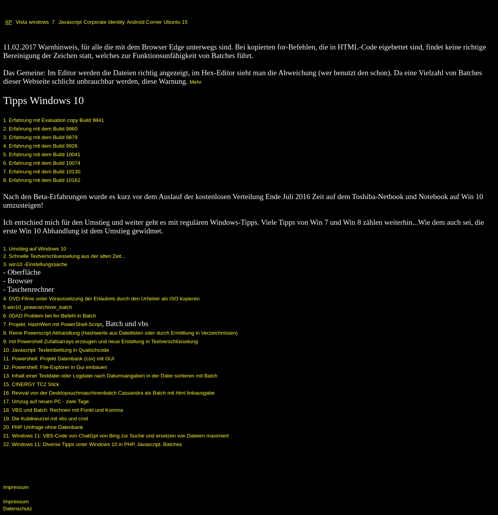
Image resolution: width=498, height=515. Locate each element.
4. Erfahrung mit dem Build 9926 (40, 146)
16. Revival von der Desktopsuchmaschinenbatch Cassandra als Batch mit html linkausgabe (109, 393)
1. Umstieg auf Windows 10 (34, 249)
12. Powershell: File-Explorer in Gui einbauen (55, 367)
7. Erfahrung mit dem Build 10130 (42, 172)
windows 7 (41, 22)
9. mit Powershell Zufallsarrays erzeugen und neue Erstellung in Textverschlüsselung (100, 341)
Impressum (16, 487)
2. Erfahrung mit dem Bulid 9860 (40, 129)
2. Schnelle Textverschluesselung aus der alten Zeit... (64, 256)
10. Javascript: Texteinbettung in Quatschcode (56, 350)
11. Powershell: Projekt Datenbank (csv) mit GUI (58, 359)
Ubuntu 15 (176, 22)
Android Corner (143, 22)
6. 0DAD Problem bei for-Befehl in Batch (49, 316)
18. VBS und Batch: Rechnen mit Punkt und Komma (63, 410)
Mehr (195, 82)
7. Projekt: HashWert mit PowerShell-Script (52, 324)
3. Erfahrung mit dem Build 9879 (40, 137)
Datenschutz (17, 508)
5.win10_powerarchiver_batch (37, 307)
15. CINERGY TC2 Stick (31, 384)
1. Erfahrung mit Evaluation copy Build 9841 (53, 120)
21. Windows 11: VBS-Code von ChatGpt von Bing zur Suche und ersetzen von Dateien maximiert (116, 436)
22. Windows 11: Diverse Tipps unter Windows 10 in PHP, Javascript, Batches (92, 444)
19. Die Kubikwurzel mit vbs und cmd (45, 419)
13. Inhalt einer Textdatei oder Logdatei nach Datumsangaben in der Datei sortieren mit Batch (110, 376)
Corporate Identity (104, 22)
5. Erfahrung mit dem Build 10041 (42, 154)
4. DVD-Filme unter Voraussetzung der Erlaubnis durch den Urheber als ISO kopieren (101, 299)
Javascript (70, 22)
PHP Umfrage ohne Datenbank (47, 427)
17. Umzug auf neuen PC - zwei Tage (46, 401)
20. (7, 427)
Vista (21, 22)
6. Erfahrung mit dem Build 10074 (42, 163)
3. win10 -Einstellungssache (35, 264)
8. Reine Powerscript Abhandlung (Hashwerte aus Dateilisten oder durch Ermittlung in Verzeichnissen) (120, 333)
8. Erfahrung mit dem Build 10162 (42, 180)
